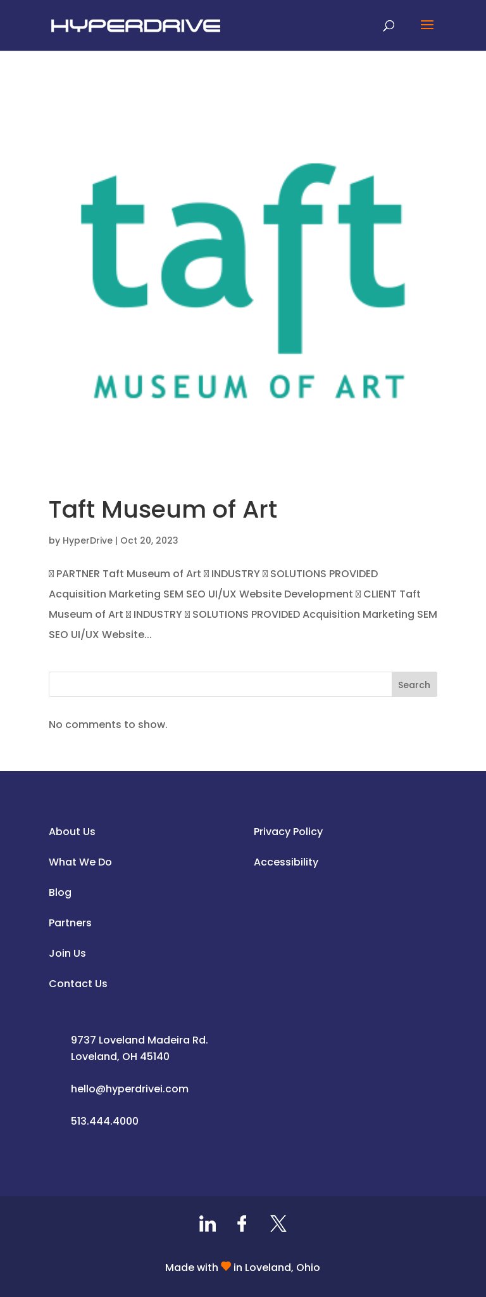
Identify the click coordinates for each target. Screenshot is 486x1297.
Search (414, 685)
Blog (60, 892)
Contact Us (78, 983)
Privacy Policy (288, 831)
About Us (72, 831)
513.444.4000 (105, 1121)
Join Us (67, 953)
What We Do (80, 862)
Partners (70, 923)
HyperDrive (88, 540)
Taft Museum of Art (163, 509)
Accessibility (286, 862)
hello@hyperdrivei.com (130, 1089)
